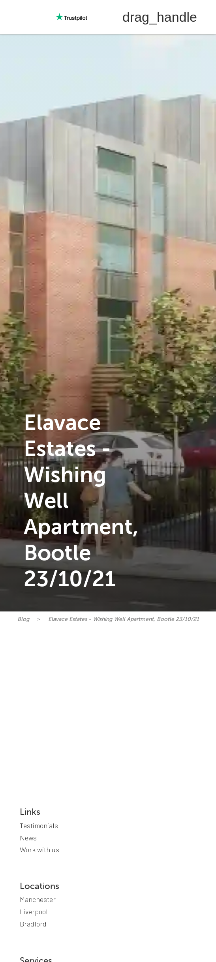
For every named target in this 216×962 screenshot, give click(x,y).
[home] (20, 17)
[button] (159, 17)
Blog (23, 619)
